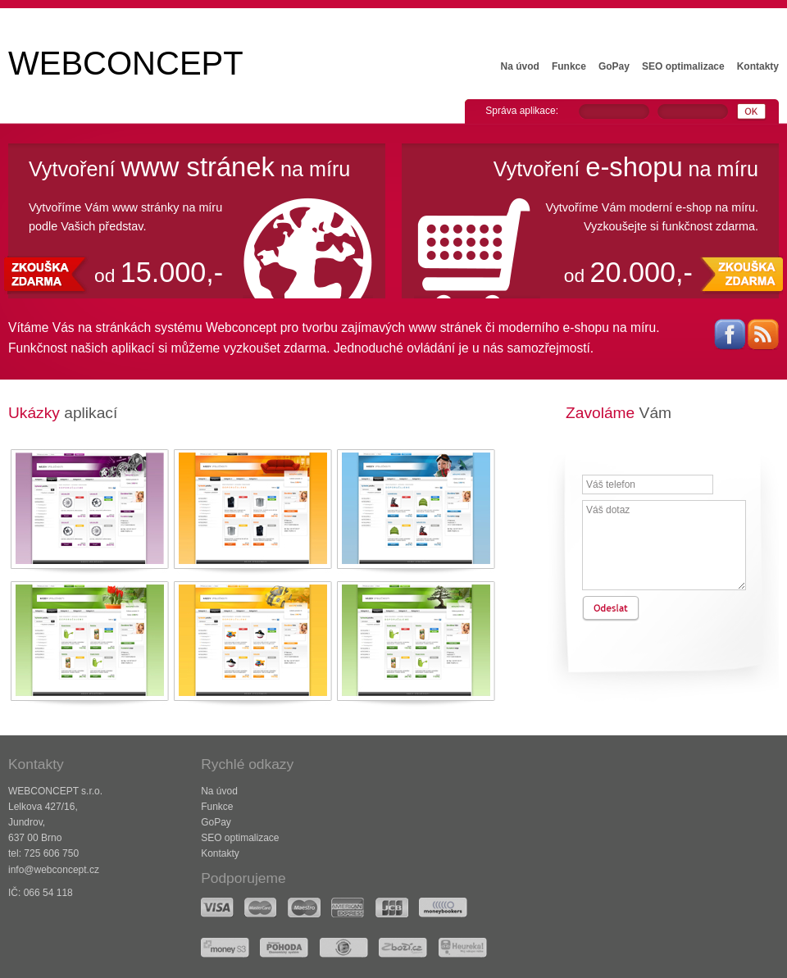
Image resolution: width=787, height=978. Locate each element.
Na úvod (520, 66)
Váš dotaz (664, 545)
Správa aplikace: (521, 110)
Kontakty (758, 66)
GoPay (614, 66)
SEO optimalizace (683, 66)
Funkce (569, 66)
